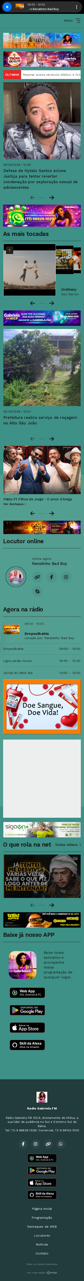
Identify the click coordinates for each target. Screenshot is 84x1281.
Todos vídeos (68, 845)
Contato (42, 1253)
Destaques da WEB (42, 1226)
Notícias (42, 1244)
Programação (42, 1217)
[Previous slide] (32, 197)
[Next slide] (51, 197)
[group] (42, 876)
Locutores (42, 1235)
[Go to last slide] (32, 513)
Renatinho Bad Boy (59, 638)
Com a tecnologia (42, 1272)
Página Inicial (42, 1208)
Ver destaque (14, 504)
